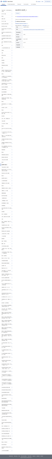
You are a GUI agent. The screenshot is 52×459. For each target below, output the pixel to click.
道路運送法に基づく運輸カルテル (6, 300)
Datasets (3, 4)
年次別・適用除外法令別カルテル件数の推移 (6, 284)
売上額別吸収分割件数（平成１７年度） (6, 350)
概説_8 (3, 175)
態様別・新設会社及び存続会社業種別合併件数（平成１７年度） (6, 313)
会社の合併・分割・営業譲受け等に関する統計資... (6, 309)
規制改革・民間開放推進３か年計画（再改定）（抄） (6, 275)
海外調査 (3, 211)
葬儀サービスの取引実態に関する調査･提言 (6, 136)
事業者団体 (3, 149)
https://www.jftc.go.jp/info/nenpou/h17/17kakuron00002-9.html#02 (27, 16)
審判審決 (3, 60)
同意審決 (3, 62)
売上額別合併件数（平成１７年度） (6, 343)
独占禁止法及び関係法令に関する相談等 (6, 228)
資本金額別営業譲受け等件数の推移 (6, 395)
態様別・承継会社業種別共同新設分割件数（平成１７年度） (6, 317)
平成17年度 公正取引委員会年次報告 (6, 11)
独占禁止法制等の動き (5, 23)
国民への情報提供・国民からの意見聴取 (6, 222)
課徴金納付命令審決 (5, 65)
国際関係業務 (4, 193)
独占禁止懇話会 (4, 444)
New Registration (47, 1)
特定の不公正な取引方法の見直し (6, 129)
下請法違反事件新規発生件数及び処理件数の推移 (6, 413)
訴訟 (2, 67)
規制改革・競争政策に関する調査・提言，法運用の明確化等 (6, 71)
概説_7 (3, 162)
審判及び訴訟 (4, 55)
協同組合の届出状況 (5, 157)
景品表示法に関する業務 (5, 173)
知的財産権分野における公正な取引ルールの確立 (6, 84)
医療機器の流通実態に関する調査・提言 (6, 143)
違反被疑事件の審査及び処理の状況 (6, 39)
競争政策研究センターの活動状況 (6, 104)
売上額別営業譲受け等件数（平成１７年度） (6, 354)
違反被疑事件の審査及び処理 (6, 35)
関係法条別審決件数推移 (5, 263)
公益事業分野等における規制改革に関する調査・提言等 (6, 80)
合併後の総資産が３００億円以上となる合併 (6, 372)
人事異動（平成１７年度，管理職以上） (6, 249)
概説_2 (3, 73)
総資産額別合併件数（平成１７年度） (6, 357)
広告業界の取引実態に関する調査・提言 (6, 140)
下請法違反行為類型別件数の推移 (6, 417)
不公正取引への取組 (5, 123)
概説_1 (3, 16)
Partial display (24, 25)
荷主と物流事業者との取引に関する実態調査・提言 (6, 147)
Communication (26, 4)
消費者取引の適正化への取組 (6, 188)
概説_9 (3, 185)
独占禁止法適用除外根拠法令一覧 (6, 281)
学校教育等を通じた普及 (5, 225)
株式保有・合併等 (4, 107)
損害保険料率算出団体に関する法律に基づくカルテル (6, 294)
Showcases (19, 4)
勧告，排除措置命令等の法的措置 (6, 42)
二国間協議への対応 (5, 200)
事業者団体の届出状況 (5, 154)
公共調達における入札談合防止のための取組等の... (6, 77)
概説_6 (3, 152)
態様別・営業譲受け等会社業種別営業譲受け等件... (6, 325)
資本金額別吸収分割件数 (5, 392)
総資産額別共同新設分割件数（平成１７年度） (6, 361)
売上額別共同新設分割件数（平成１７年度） (6, 347)
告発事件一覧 (4, 265)
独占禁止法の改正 (4, 26)
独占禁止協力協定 (4, 195)
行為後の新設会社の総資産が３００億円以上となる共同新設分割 (6, 375)
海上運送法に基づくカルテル (6, 296)
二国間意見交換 (4, 198)
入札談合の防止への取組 (5, 233)
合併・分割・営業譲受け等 (6, 118)
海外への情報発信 (4, 214)
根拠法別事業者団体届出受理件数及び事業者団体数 (6, 401)
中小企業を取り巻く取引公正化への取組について (6, 132)
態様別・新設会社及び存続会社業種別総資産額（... (6, 328)
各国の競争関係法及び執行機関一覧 (6, 439)
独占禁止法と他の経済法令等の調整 (6, 33)
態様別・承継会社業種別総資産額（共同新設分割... (6, 332)
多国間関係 (3, 205)
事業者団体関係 (4, 398)
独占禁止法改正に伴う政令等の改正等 (6, 29)
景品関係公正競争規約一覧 (6, 428)
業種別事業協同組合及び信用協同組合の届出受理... (6, 405)
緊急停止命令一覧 (4, 268)
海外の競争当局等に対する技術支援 (6, 209)
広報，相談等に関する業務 (6, 216)
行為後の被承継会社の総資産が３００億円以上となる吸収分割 (6, 380)
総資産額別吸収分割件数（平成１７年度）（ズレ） (6, 365)
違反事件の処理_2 (4, 178)
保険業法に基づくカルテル (6, 287)
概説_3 (3, 101)
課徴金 (3, 50)
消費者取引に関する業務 (5, 183)
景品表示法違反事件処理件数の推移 (6, 423)
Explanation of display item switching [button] (21, 23)
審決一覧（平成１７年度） (6, 258)
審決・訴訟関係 (4, 255)
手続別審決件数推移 (5, 260)
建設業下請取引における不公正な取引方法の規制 (6, 170)
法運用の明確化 (4, 89)
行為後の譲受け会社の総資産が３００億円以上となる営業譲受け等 (6, 383)
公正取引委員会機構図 (5, 450)
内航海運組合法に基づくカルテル (6, 290)
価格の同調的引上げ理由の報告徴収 (6, 95)
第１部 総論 (4, 13)
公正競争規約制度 (4, 180)
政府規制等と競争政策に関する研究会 (6, 448)
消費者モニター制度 (5, 190)
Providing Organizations (11, 4)
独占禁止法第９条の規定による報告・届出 (6, 113)
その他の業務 (4, 236)
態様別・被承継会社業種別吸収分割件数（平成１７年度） (6, 321)
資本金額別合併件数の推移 (6, 387)
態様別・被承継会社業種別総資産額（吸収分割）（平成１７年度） (6, 335)
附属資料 (3, 238)
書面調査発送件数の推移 (5, 410)
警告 (2, 45)
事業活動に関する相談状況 (6, 231)
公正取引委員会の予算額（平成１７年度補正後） (6, 253)
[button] (38, 1)
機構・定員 (3, 243)
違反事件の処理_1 (4, 164)
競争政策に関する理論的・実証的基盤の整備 (6, 98)
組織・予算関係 (4, 241)
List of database (33, 4)
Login (42, 1)
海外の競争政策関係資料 (5, 433)
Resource (17, 13)
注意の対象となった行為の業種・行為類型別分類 (6, 271)
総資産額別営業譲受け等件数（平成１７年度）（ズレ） (6, 368)
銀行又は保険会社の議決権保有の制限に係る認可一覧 (6, 306)
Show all (28, 25)
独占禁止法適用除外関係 (5, 277)
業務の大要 (3, 18)
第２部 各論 (4, 21)
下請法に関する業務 (5, 159)
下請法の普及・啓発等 (5, 167)
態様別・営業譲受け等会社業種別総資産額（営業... (6, 340)
